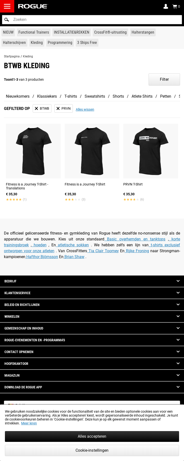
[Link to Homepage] (33, 6)
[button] (6, 19)
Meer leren (29, 423)
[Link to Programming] (60, 43)
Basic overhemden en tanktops (134, 239)
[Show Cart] (176, 6)
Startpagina (12, 56)
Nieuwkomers (18, 96)
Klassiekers (47, 96)
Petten (165, 96)
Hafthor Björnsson (41, 256)
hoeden (38, 245)
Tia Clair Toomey (103, 251)
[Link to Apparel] (36, 43)
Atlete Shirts (142, 96)
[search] (92, 19)
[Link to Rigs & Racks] (71, 32)
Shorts (118, 96)
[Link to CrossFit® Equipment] (110, 32)
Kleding (28, 56)
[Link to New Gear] (8, 32)
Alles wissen (85, 109)
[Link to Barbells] (143, 32)
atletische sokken (72, 245)
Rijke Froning (136, 251)
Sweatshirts (95, 96)
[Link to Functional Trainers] (33, 32)
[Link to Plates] (14, 43)
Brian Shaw (73, 256)
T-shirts (70, 96)
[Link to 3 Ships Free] (87, 43)
